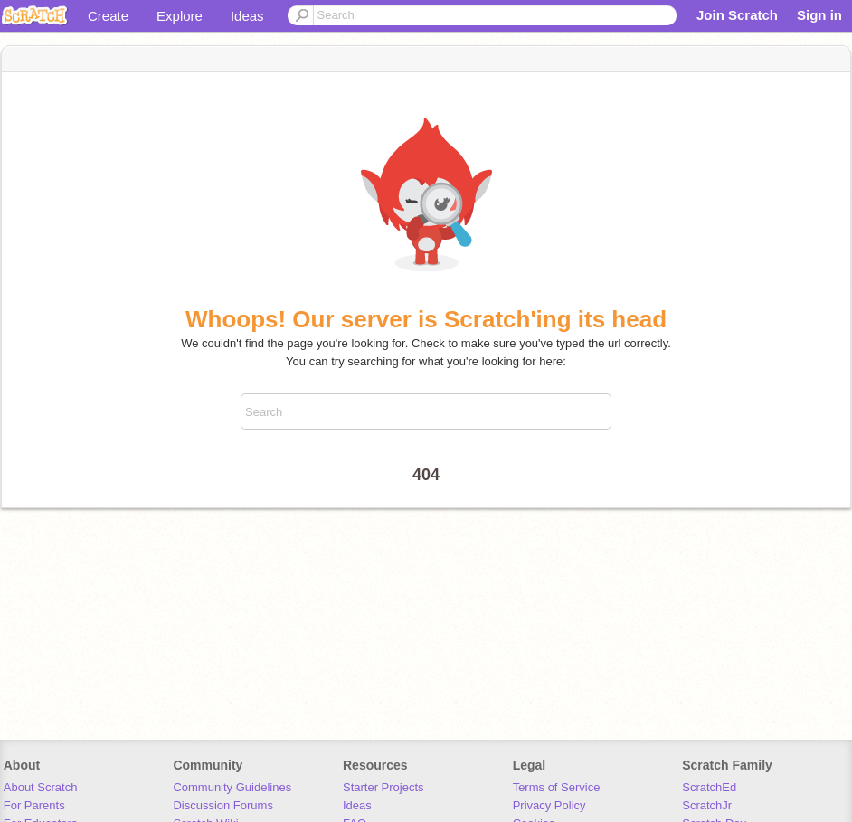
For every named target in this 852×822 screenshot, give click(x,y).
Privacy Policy (549, 805)
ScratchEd (709, 787)
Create (108, 16)
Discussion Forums (223, 805)
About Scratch (41, 787)
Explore (179, 16)
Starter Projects (383, 787)
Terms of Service (557, 787)
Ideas (247, 16)
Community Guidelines (232, 787)
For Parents (34, 805)
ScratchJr (707, 805)
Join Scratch (737, 15)
